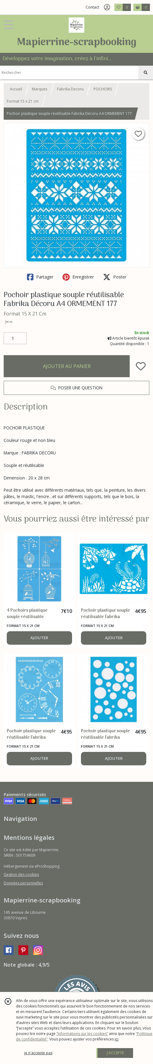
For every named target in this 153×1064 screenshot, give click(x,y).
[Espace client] (107, 7)
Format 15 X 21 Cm (25, 313)
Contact (92, 7)
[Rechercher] (145, 73)
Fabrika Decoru (70, 89)
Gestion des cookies (21, 874)
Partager (40, 277)
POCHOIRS (103, 89)
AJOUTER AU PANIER (67, 366)
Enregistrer (78, 277)
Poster (114, 277)
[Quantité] (15, 338)
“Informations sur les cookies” (82, 1033)
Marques (39, 89)
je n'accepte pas (38, 1052)
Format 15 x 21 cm (23, 101)
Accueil (16, 89)
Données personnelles (23, 883)
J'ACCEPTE (115, 1052)
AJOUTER (39, 637)
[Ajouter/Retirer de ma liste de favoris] (141, 366)
